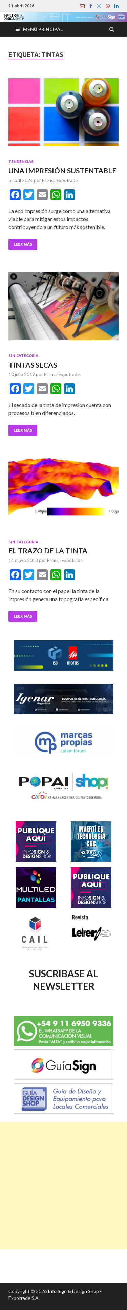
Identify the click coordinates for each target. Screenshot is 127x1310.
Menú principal (43, 29)
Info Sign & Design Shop (73, 1291)
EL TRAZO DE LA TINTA (47, 550)
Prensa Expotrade (60, 180)
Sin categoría (23, 356)
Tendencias (21, 162)
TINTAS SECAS (32, 365)
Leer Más (23, 244)
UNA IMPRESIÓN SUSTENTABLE (62, 170)
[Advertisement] (63, 1185)
